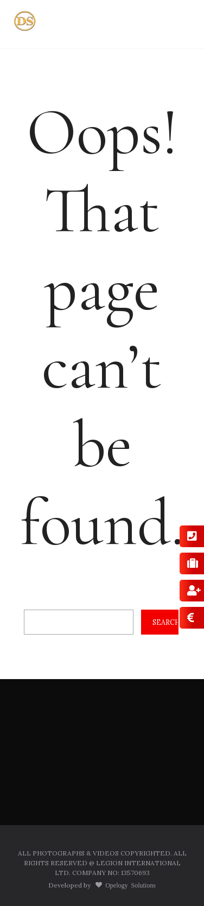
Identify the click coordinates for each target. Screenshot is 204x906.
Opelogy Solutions (129, 885)
